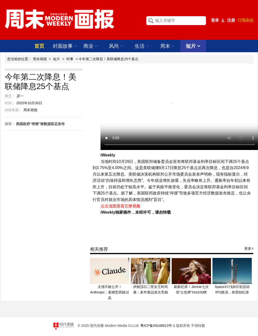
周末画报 (40, 59)
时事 (69, 59)
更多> (248, 248)
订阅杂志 (246, 20)
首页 (39, 46)
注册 (231, 20)
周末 (167, 46)
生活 (142, 46)
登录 (215, 20)
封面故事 (65, 46)
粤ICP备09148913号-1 (157, 326)
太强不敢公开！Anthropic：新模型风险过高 (109, 292)
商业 (90, 46)
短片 (193, 46)
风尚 (116, 46)
